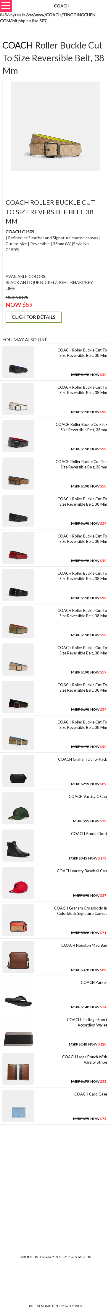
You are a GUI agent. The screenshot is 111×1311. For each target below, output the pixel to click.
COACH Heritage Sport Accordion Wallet (87, 1022)
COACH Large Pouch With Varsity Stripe (84, 1059)
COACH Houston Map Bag (84, 945)
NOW (88, 374)
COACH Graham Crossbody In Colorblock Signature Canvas (80, 911)
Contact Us (80, 1256)
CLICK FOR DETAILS (33, 317)
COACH (17, 45)
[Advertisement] (57, 181)
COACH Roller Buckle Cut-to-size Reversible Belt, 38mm (81, 427)
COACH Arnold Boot (89, 833)
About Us (29, 1256)
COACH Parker (94, 982)
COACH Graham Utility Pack (82, 759)
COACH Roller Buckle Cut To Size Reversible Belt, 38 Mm (82, 353)
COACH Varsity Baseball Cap (82, 870)
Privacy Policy (53, 1256)
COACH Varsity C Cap (88, 796)
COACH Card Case (90, 1094)
